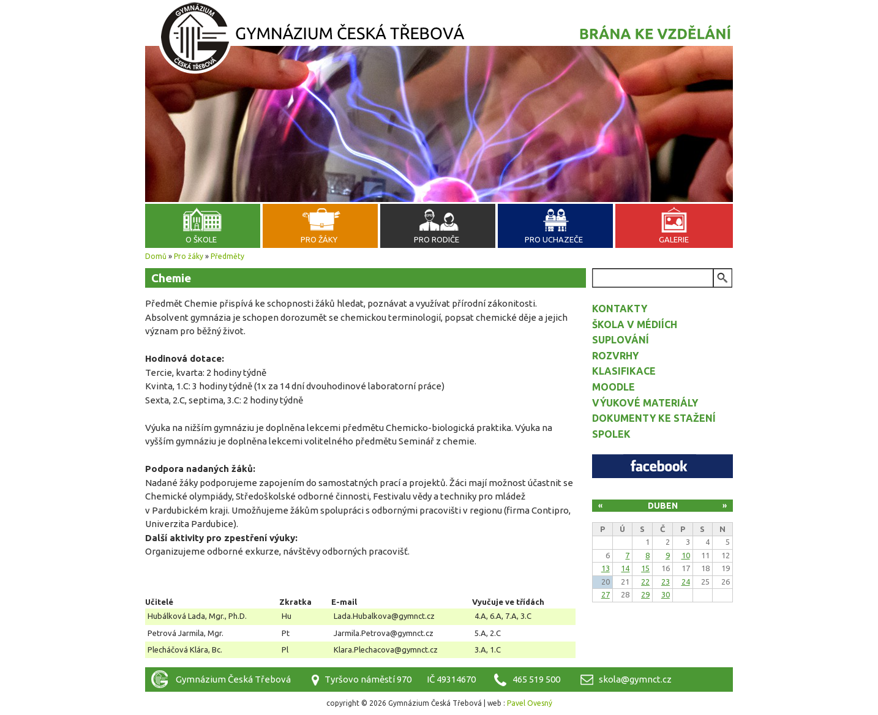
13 (605, 568)
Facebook (662, 466)
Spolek (611, 434)
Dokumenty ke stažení (654, 418)
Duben (663, 506)
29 (645, 594)
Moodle (613, 386)
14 (625, 568)
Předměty (227, 256)
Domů (156, 256)
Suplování (620, 339)
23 (665, 581)
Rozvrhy (615, 355)
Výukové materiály (645, 402)
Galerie (674, 239)
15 (645, 568)
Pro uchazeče (554, 239)
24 (685, 581)
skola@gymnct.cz (635, 679)
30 (665, 594)
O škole (201, 239)
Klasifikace (624, 370)
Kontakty (619, 308)
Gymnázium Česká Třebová (439, 40)
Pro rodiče (436, 239)
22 (645, 581)
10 (685, 555)
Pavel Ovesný (529, 703)
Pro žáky (319, 239)
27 (605, 594)
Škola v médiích (634, 324)
